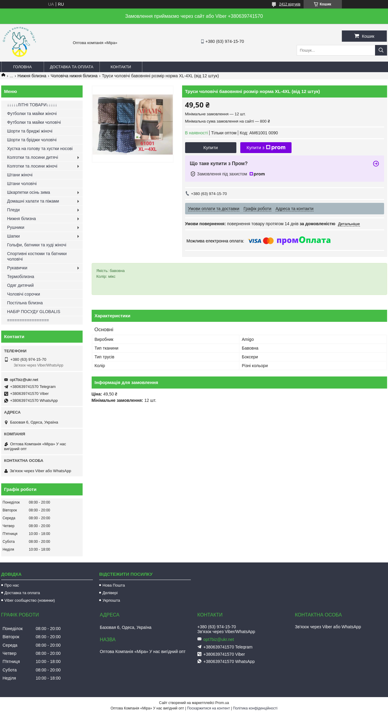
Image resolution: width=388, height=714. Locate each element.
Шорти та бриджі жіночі (29, 131)
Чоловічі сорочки (23, 294)
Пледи (13, 209)
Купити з (266, 147)
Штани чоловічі (22, 183)
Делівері (110, 593)
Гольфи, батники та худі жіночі (36, 244)
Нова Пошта (114, 585)
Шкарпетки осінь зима (28, 192)
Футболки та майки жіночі (32, 113)
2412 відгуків (290, 4)
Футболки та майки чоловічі (34, 122)
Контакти (121, 67)
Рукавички (17, 267)
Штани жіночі (20, 174)
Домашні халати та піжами (33, 201)
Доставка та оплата (71, 67)
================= (28, 320)
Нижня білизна (31, 75)
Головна (22, 67)
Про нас (12, 585)
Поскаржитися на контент (208, 708)
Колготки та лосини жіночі (32, 166)
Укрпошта (111, 600)
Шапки (13, 236)
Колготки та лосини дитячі (32, 157)
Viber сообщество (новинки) (30, 600)
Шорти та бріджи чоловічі (32, 139)
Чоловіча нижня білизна (74, 75)
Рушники (15, 227)
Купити (210, 147)
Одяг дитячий (20, 285)
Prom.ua (222, 703)
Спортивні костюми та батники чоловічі (37, 256)
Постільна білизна (25, 302)
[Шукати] (381, 50)
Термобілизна (20, 276)
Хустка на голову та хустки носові (40, 148)
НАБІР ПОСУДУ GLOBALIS (33, 311)
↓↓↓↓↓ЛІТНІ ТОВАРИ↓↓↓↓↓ (32, 104)
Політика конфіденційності (255, 708)
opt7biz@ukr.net (24, 379)
